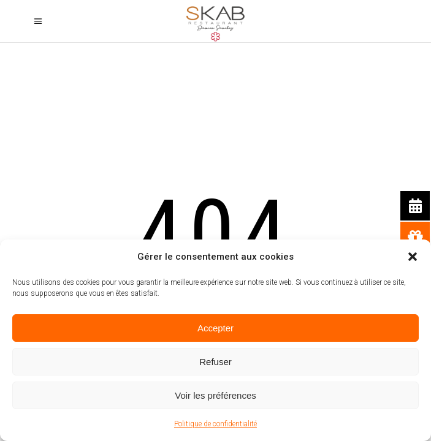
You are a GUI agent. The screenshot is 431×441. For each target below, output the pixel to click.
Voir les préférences (215, 395)
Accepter (215, 328)
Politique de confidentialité (215, 424)
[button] (412, 257)
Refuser (215, 361)
